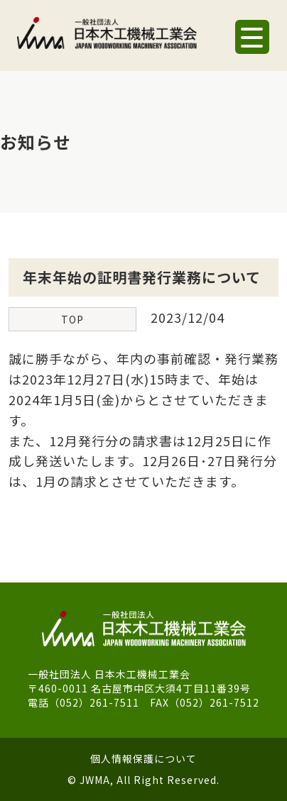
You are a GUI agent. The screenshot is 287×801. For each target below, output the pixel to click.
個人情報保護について (143, 758)
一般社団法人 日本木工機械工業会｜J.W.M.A (107, 39)
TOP (72, 319)
